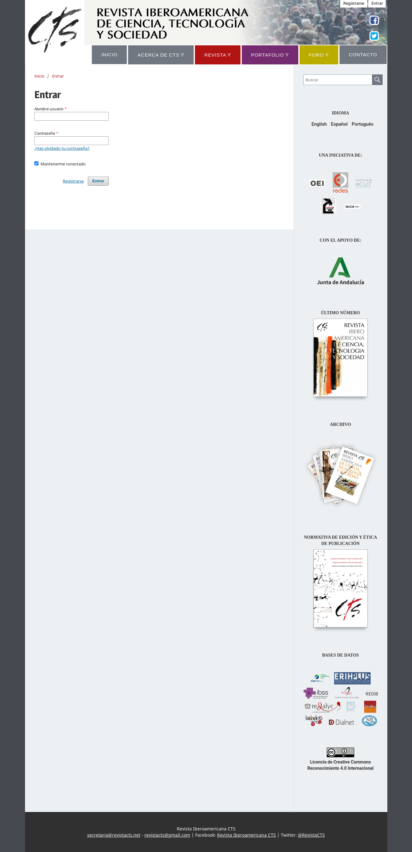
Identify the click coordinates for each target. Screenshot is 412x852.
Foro (319, 54)
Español (339, 124)
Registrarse (73, 181)
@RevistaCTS (311, 835)
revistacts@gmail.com (167, 835)
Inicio (39, 76)
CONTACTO (363, 54)
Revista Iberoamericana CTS (246, 835)
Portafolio (270, 54)
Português (363, 124)
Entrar (98, 181)
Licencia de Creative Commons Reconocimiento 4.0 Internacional (340, 762)
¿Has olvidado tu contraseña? (62, 148)
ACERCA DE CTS (160, 54)
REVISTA (217, 54)
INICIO (109, 54)
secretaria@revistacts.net (113, 835)
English (319, 124)
